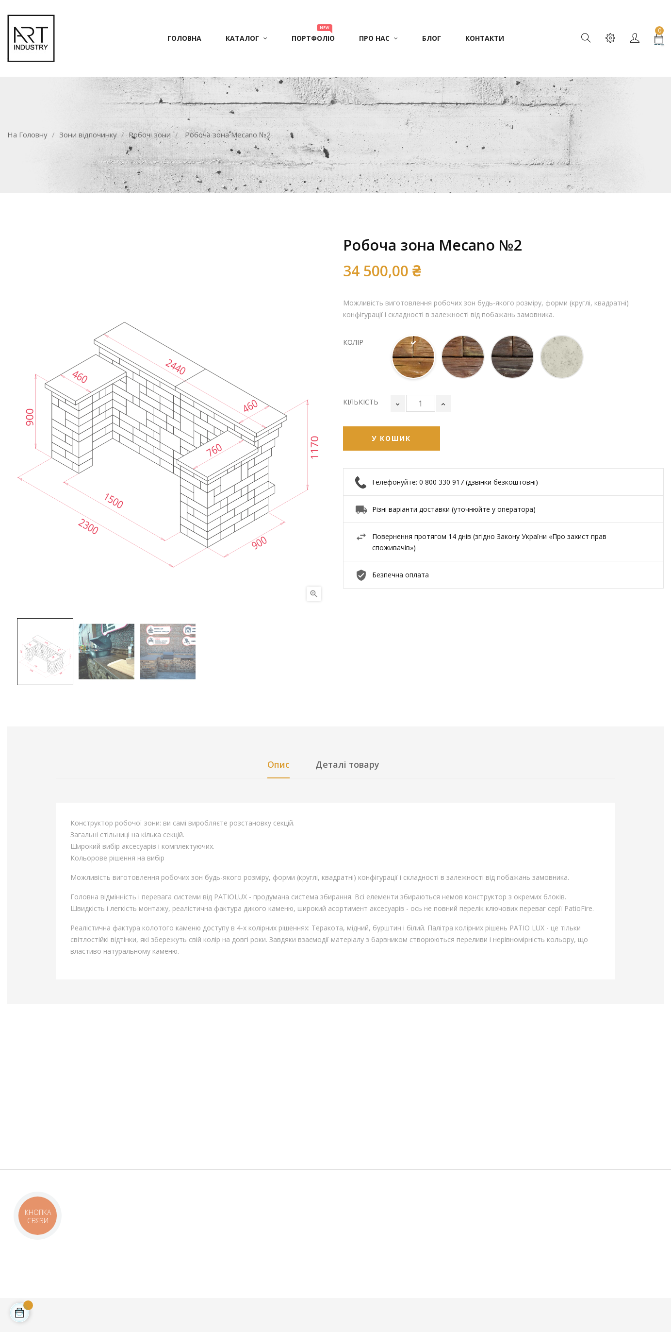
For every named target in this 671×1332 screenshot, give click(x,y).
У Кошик (391, 438)
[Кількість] (420, 403)
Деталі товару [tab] (347, 764)
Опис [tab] (278, 764)
